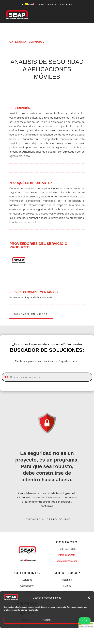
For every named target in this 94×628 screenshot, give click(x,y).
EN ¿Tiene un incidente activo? (43, 4)
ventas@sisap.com (67, 561)
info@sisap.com (66, 555)
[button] (88, 597)
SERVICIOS (36, 41)
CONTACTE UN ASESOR (31, 314)
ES (25, 4)
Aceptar (47, 619)
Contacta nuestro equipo (47, 519)
